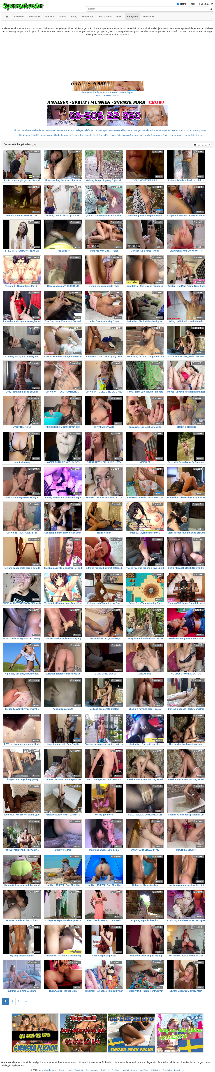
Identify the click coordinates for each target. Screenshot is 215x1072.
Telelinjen (26, 130)
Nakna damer (169, 135)
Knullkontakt (86, 135)
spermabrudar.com (47, 1070)
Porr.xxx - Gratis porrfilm (107, 95)
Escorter (76, 135)
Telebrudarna (37, 130)
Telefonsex (50, 130)
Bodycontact (201, 130)
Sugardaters (156, 135)
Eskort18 (190, 130)
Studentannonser (62, 135)
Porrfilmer (138, 135)
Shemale (205, 4)
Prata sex (68, 130)
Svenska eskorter (149, 130)
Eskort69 (35, 135)
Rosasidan (173, 130)
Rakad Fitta (115, 135)
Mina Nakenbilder (117, 130)
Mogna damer (183, 135)
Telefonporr (102, 130)
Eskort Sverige (133, 130)
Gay (193, 4)
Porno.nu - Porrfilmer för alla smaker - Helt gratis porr (107, 92)
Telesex (59, 130)
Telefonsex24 (90, 130)
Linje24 (17, 130)
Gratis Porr (104, 135)
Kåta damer (196, 135)
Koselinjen (78, 130)
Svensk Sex (127, 135)
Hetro (183, 4)
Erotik (95, 135)
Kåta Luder (24, 135)
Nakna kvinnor (47, 135)
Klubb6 (182, 130)
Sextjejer (163, 130)
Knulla (147, 135)
